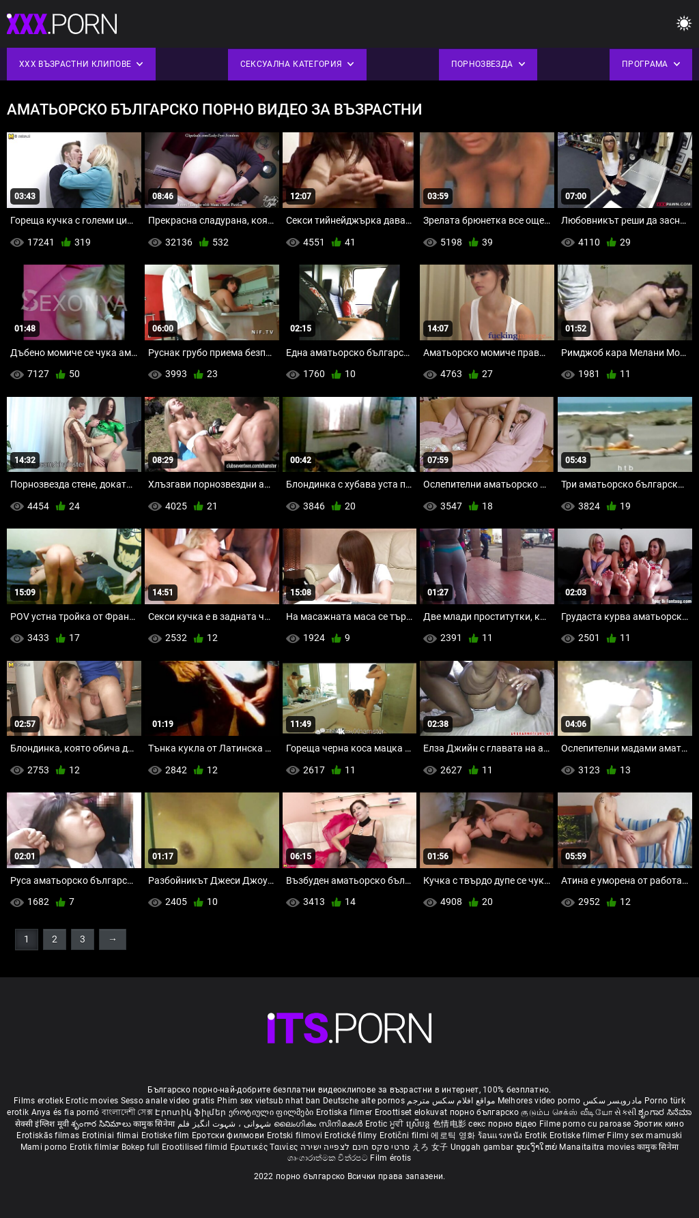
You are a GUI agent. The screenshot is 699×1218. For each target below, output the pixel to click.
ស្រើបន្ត (419, 1124)
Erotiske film (166, 1135)
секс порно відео (502, 1124)
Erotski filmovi (296, 1135)
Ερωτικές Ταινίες (265, 1147)
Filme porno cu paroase (585, 1124)
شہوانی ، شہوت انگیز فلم (225, 1124)
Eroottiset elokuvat (412, 1112)
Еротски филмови (229, 1135)
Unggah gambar (483, 1147)
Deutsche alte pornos (364, 1100)
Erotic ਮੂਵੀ (385, 1124)
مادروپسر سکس (612, 1100)
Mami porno (44, 1147)
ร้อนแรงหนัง (501, 1135)
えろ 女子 (430, 1147)
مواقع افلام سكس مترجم (451, 1100)
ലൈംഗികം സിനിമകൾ (319, 1124)
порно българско (484, 1112)
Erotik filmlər (96, 1147)
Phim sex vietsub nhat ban (269, 1100)
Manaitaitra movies (598, 1147)
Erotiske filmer (579, 1135)
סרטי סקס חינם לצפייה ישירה (355, 1147)
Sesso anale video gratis (168, 1100)
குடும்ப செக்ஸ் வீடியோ (566, 1112)
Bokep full (141, 1147)
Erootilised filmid (196, 1147)
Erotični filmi (405, 1135)
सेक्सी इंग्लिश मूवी (42, 1124)
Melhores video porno (539, 1100)
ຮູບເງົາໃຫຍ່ (538, 1147)
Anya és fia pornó (65, 1112)
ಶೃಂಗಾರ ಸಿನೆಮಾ (664, 1112)
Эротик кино (658, 1124)
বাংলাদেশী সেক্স (127, 1112)
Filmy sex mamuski (644, 1135)
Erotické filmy (352, 1135)
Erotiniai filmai (111, 1135)
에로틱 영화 (454, 1135)
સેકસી (625, 1112)
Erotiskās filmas (48, 1135)
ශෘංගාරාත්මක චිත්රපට (328, 1158)
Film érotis (390, 1158)
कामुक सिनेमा (155, 1124)
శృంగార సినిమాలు (102, 1124)
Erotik (537, 1135)
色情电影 (451, 1124)
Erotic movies (93, 1100)
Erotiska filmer (345, 1112)
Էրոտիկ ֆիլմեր (191, 1112)
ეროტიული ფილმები (272, 1112)
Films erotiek (38, 1100)
